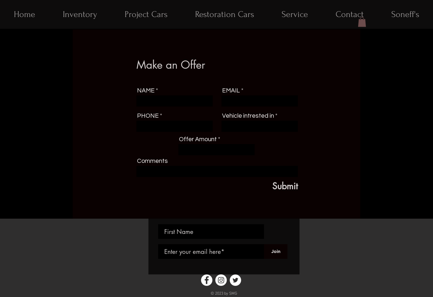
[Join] (275, 251)
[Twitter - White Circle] (235, 280)
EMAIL (231, 90)
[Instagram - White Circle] (221, 280)
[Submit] (271, 186)
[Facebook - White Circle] (206, 280)
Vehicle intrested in (248, 116)
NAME (146, 90)
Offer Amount (198, 139)
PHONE (148, 116)
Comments (152, 161)
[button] (362, 22)
